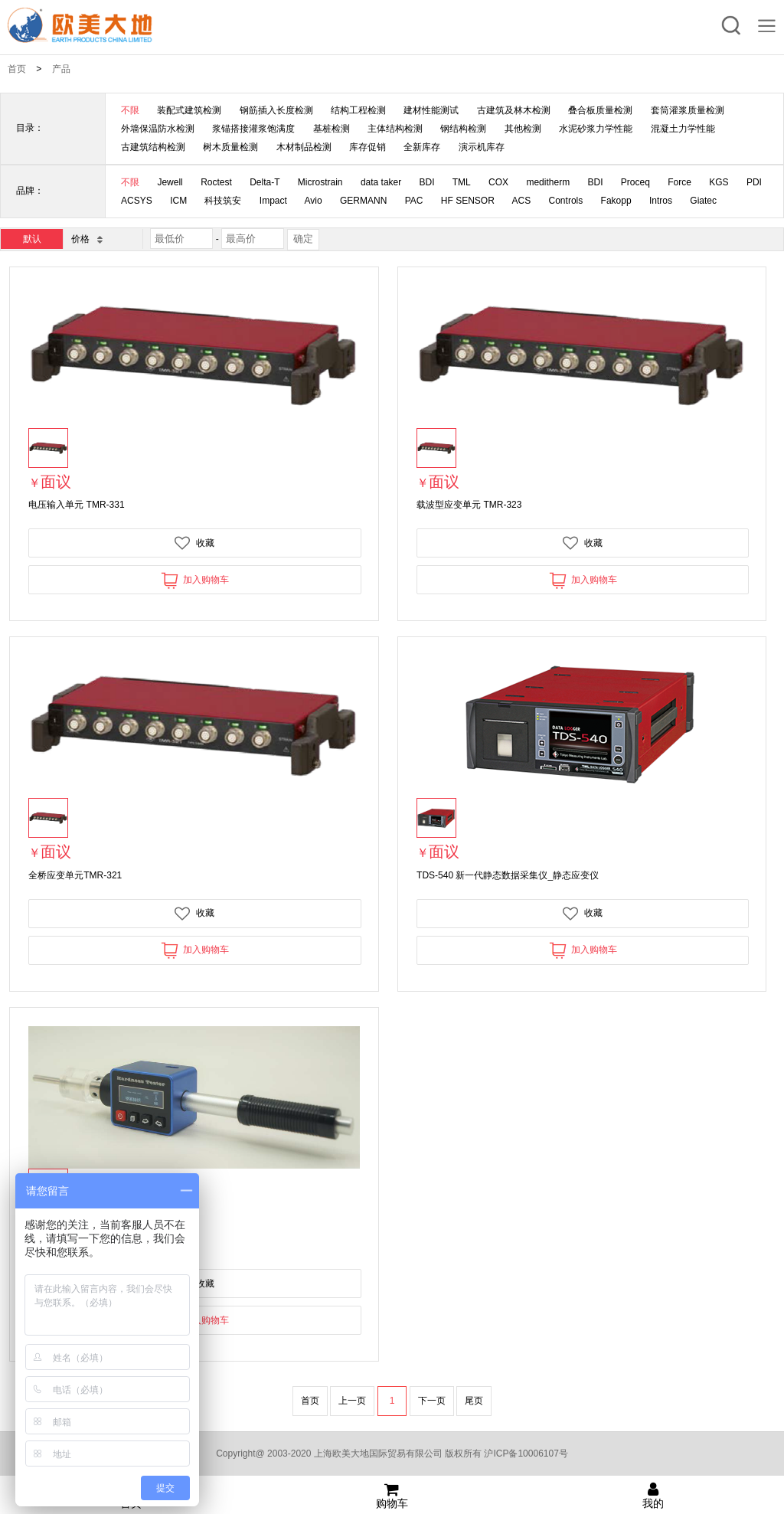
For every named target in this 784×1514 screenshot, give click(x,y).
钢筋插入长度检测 (276, 110)
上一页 (352, 1400)
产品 (61, 69)
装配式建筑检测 (189, 110)
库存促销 (367, 147)
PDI (754, 182)
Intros (660, 200)
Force (679, 182)
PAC (414, 200)
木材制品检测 (304, 147)
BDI (427, 182)
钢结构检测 (463, 128)
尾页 (474, 1400)
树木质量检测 (230, 147)
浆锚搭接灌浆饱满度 (253, 128)
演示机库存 (482, 147)
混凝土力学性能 (683, 128)
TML (461, 182)
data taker (381, 182)
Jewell (169, 182)
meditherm (548, 182)
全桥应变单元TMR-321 (75, 875)
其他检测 (523, 128)
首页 (17, 69)
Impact (273, 200)
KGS (718, 182)
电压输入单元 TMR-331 (76, 504)
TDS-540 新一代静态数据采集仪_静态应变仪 (507, 875)
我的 (653, 1495)
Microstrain (320, 182)
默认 (32, 239)
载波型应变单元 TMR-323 (468, 504)
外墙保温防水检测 (157, 128)
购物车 (391, 1495)
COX (498, 182)
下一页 (432, 1400)
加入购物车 (195, 580)
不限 (130, 110)
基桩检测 (331, 128)
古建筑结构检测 (153, 147)
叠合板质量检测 (600, 110)
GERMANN (363, 200)
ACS (521, 200)
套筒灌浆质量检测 (687, 110)
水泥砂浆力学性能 (595, 128)
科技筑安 (222, 200)
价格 (86, 238)
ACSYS (136, 200)
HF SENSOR (468, 200)
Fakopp (616, 200)
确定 (303, 238)
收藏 (194, 543)
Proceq (635, 182)
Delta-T (264, 182)
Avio (313, 200)
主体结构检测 (395, 128)
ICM (178, 200)
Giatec (703, 200)
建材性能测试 (431, 110)
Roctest (216, 182)
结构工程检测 (358, 110)
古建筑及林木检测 (513, 110)
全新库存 (421, 147)
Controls (566, 200)
